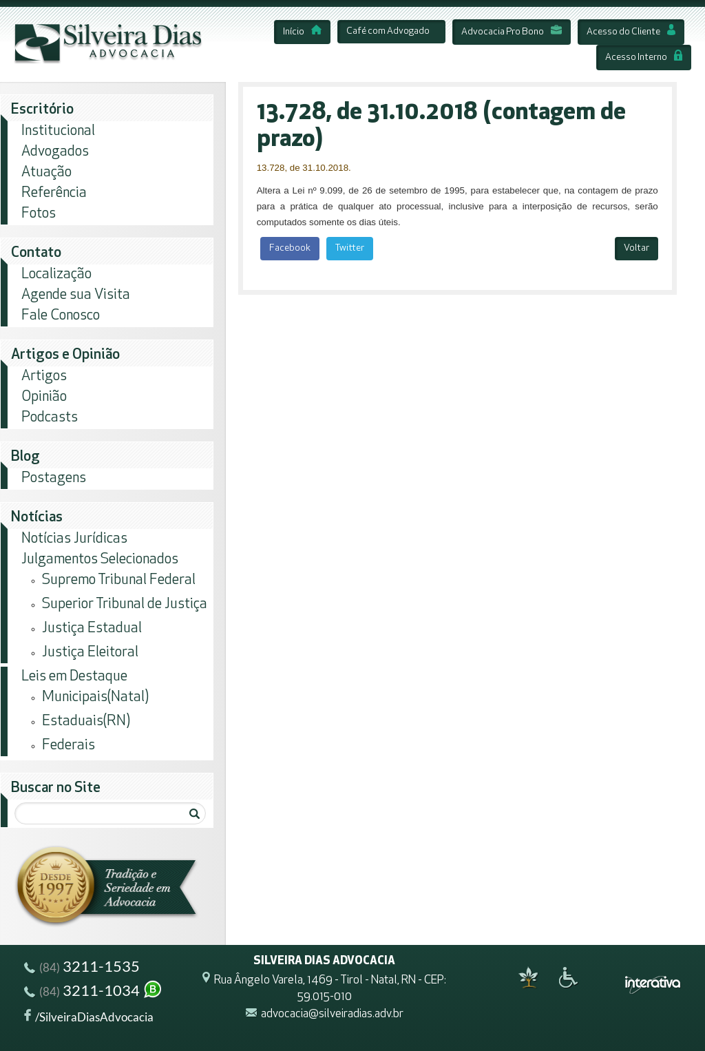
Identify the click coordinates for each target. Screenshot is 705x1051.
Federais (68, 745)
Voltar (636, 248)
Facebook (290, 248)
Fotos (38, 214)
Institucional (58, 131)
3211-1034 (93, 992)
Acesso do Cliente (631, 32)
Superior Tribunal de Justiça (124, 604)
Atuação (46, 172)
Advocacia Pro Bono (511, 32)
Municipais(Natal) (95, 697)
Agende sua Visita (75, 295)
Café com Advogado (388, 31)
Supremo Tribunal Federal (119, 580)
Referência (54, 193)
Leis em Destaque (74, 676)
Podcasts (49, 417)
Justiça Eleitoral (90, 652)
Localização (56, 274)
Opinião (44, 397)
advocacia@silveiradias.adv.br (332, 1014)
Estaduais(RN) (86, 721)
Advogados (55, 152)
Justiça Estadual (92, 628)
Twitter (349, 248)
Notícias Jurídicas (74, 539)
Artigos (44, 376)
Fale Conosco (60, 316)
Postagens (53, 478)
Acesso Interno (643, 57)
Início (302, 32)
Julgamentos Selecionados (99, 559)
